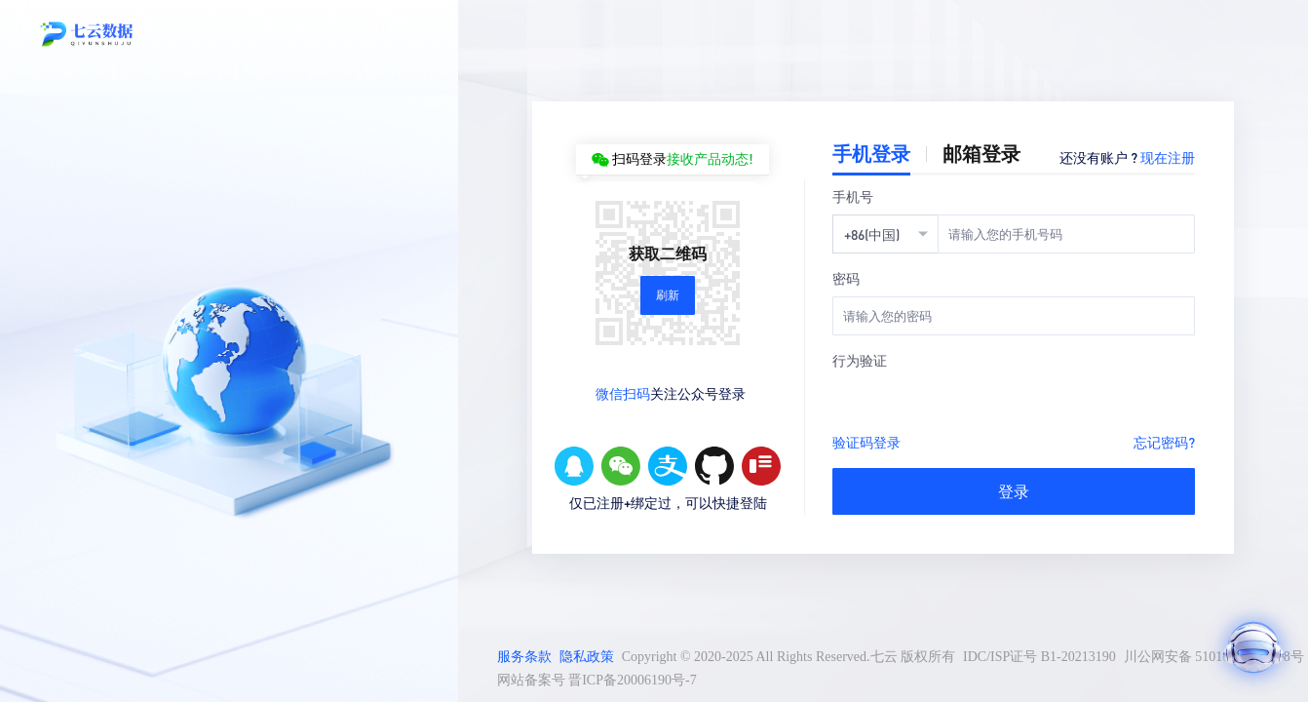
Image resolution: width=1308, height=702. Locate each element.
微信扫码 (623, 393)
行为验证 (859, 360)
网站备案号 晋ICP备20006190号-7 (597, 680)
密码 (846, 278)
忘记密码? (1164, 441)
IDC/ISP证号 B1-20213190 (1039, 656)
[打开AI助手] (1253, 647)
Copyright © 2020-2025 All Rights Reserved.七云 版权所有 (788, 656)
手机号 (852, 196)
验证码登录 (866, 441)
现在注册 (1167, 157)
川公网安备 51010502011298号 (1214, 656)
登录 (1013, 491)
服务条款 (524, 656)
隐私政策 (586, 656)
